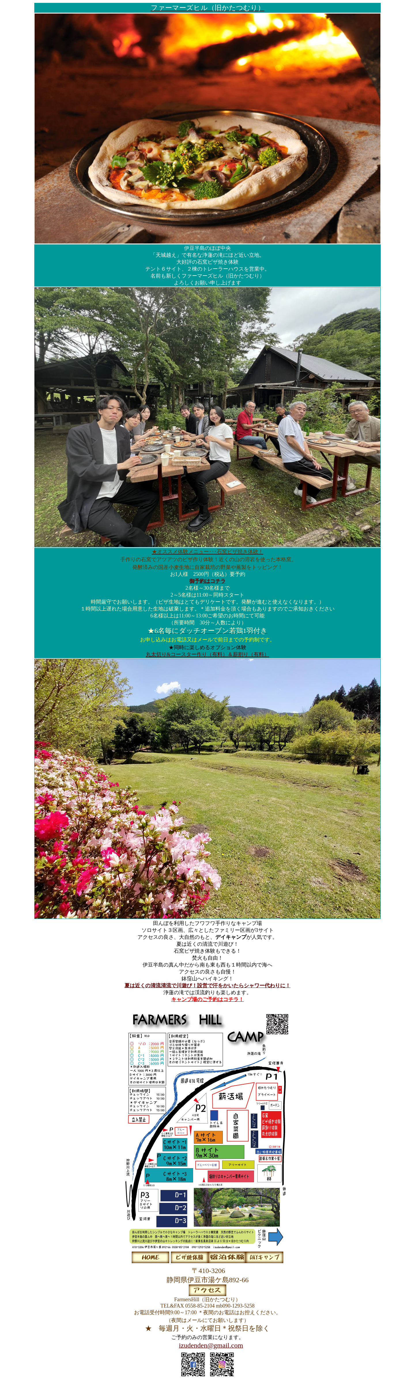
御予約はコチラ (207, 581)
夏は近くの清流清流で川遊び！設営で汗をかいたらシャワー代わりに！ (207, 985)
